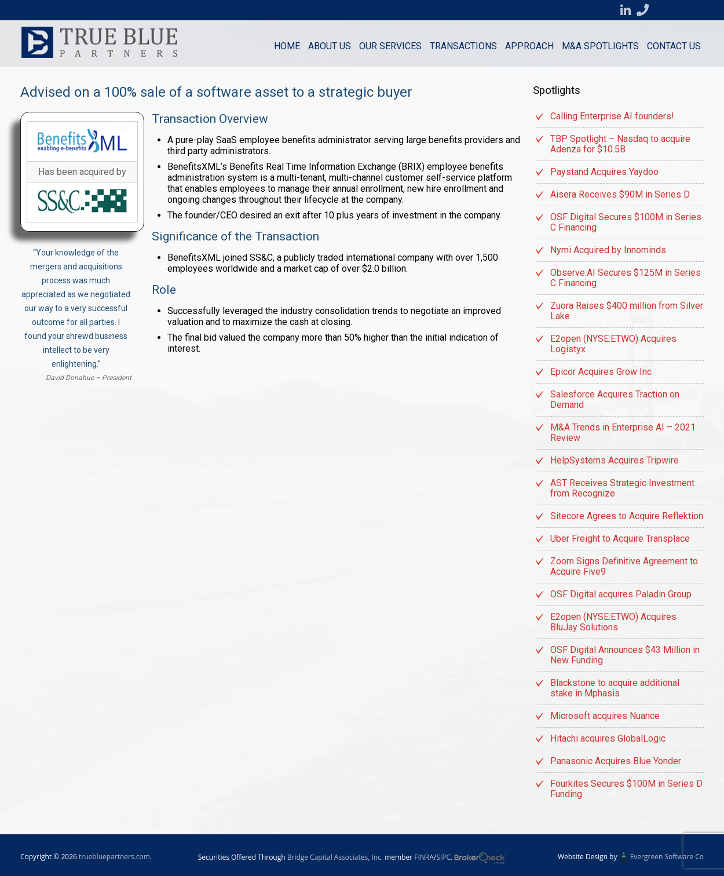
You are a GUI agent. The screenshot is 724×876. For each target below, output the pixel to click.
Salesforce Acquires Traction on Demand (614, 399)
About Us (329, 46)
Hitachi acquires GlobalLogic (608, 738)
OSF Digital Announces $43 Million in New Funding (625, 655)
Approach (529, 46)
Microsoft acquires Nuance (605, 715)
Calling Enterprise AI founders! (612, 116)
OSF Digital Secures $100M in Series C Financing (625, 222)
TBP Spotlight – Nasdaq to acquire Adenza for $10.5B (620, 144)
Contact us (674, 46)
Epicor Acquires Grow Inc (601, 371)
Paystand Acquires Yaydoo (604, 171)
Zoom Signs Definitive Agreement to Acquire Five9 (624, 566)
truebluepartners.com (114, 857)
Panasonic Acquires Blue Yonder (615, 761)
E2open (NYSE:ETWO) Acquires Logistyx (613, 344)
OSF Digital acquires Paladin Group (621, 594)
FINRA (424, 857)
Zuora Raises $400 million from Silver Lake (626, 311)
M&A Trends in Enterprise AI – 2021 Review (623, 432)
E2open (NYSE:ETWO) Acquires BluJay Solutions (613, 622)
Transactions (463, 46)
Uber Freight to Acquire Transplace (620, 538)
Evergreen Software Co (667, 857)
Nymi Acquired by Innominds (608, 250)
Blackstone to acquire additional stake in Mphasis (614, 688)
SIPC (443, 857)
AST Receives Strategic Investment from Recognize (622, 488)
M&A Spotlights (600, 46)
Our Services (390, 46)
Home (287, 46)
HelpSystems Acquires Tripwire (614, 460)
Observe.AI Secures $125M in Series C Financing (625, 278)
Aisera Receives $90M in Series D (620, 194)
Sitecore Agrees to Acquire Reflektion (626, 515)
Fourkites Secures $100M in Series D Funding (626, 789)
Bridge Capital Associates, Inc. (335, 857)
